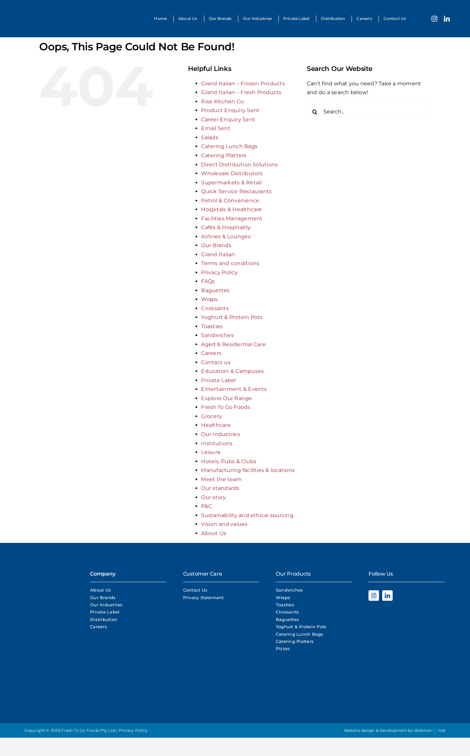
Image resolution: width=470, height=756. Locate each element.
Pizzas (283, 648)
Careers (211, 353)
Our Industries (220, 434)
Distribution (103, 619)
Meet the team (221, 479)
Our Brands (216, 245)
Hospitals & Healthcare (231, 209)
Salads (209, 137)
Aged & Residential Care (233, 344)
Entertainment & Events (234, 389)
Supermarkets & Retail (231, 182)
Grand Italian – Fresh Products (241, 92)
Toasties (212, 326)
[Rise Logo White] (48, 632)
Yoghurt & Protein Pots (231, 317)
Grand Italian (218, 254)
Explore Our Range (226, 398)
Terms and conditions (230, 263)
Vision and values (224, 524)
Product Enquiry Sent (230, 110)
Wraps (209, 299)
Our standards (220, 488)
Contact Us (195, 590)
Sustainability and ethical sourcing (247, 515)
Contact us (215, 362)
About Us (213, 533)
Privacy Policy (219, 272)
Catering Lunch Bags (229, 146)
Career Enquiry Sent (228, 119)
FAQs (208, 281)
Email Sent (215, 128)
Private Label (218, 380)
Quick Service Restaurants (236, 191)
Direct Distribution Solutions (239, 164)
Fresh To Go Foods (225, 407)
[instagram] (434, 19)
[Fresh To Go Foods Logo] (38, 9)
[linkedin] (447, 19)
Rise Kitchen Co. (222, 101)
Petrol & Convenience (230, 200)
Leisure (211, 452)
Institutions (216, 443)
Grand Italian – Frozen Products (243, 83)
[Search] (315, 112)
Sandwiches (217, 335)
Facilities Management (231, 218)
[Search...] (369, 112)
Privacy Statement (203, 597)
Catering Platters (223, 155)
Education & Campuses (232, 371)
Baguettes (215, 290)
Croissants (214, 308)
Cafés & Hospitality (226, 227)
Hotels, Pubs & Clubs (228, 461)
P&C (206, 506)
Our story (213, 497)
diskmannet (430, 730)
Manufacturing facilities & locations (248, 470)
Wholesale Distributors (231, 173)
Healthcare (215, 425)
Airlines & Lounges (225, 236)
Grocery (211, 416)
